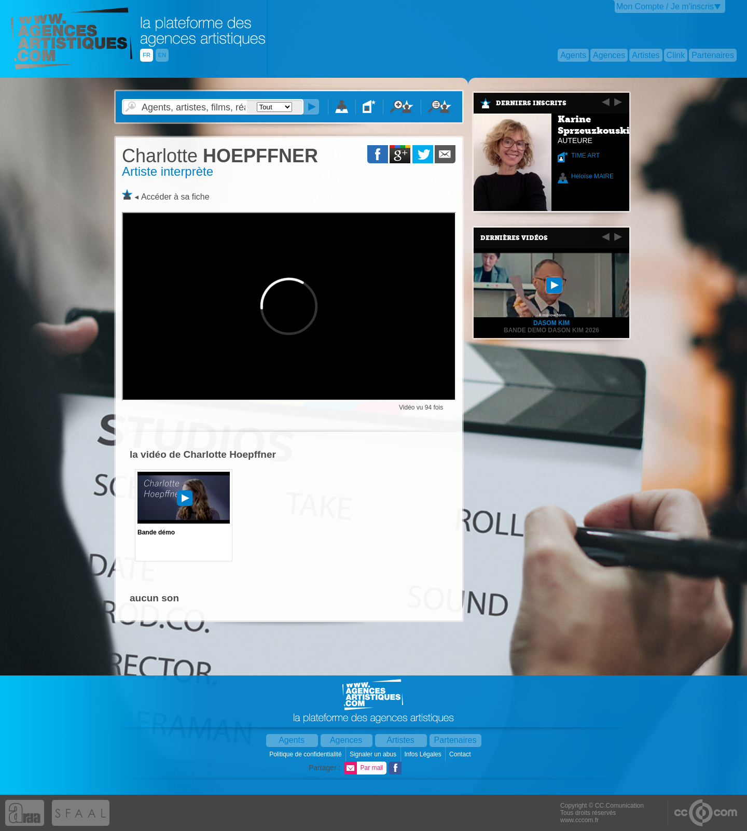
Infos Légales (423, 754)
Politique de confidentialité (306, 754)
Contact (461, 754)
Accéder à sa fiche (175, 196)
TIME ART (585, 155)
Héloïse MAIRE (592, 176)
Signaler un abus (374, 754)
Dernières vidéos (514, 238)
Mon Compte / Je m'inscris (665, 6)
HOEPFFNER (220, 155)
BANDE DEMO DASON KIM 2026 (551, 330)
